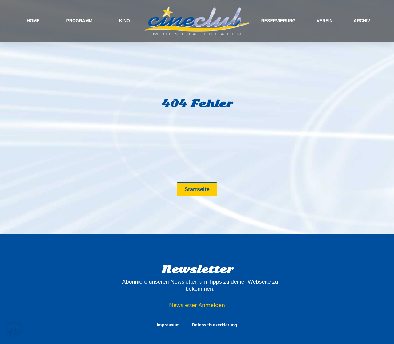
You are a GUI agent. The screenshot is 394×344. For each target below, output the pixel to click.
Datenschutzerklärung (214, 324)
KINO (124, 20)
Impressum (168, 324)
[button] (13, 330)
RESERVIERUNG (278, 20)
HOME (33, 20)
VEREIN (325, 20)
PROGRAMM (79, 20)
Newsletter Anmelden (197, 305)
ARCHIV (362, 20)
